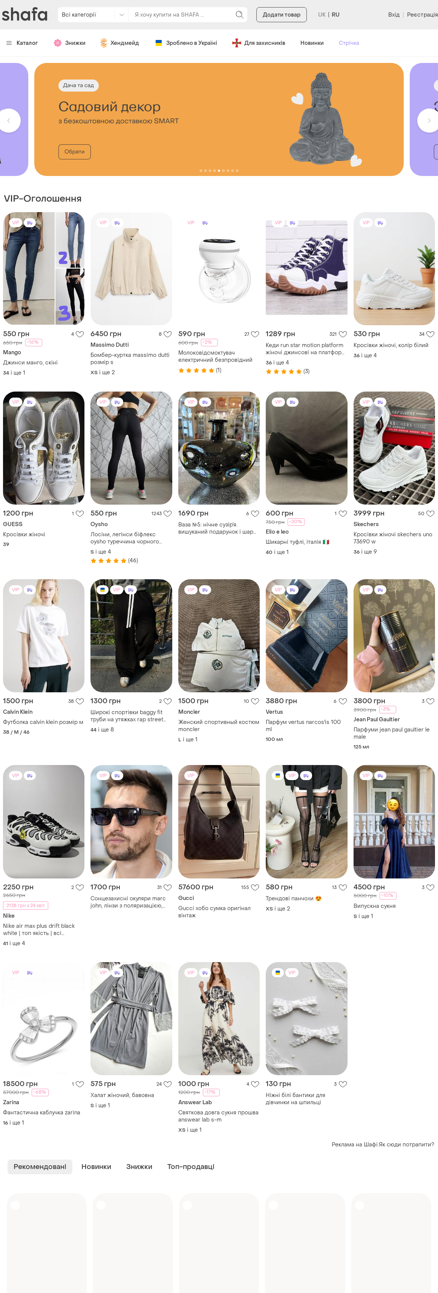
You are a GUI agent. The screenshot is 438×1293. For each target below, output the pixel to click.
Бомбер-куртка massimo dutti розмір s (130, 359)
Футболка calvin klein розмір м (43, 722)
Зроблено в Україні (185, 42)
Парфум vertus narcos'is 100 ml (303, 726)
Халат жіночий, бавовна (122, 1095)
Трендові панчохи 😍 (294, 898)
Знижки (69, 42)
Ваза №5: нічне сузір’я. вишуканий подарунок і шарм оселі (217, 528)
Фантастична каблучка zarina (41, 1112)
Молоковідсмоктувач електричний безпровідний (215, 356)
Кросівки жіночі (24, 534)
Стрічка (349, 43)
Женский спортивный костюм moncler (218, 726)
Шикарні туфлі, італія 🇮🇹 (297, 542)
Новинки (312, 43)
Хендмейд (120, 42)
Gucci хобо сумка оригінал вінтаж (214, 912)
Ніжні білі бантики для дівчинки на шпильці (295, 1099)
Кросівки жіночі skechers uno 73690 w (393, 538)
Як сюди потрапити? (406, 1144)
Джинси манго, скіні (30, 362)
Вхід (394, 14)
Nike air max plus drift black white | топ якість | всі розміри (39, 930)
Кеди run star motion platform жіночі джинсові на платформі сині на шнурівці (306, 349)
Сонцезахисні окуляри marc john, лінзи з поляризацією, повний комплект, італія (128, 902)
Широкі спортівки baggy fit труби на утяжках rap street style (126, 716)
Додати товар (281, 14)
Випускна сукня (375, 906)
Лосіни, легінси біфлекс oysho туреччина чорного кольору (124, 538)
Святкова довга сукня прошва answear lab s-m (218, 1116)
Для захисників (258, 42)
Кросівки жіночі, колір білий (391, 345)
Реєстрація (422, 14)
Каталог (22, 43)
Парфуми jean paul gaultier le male (392, 733)
